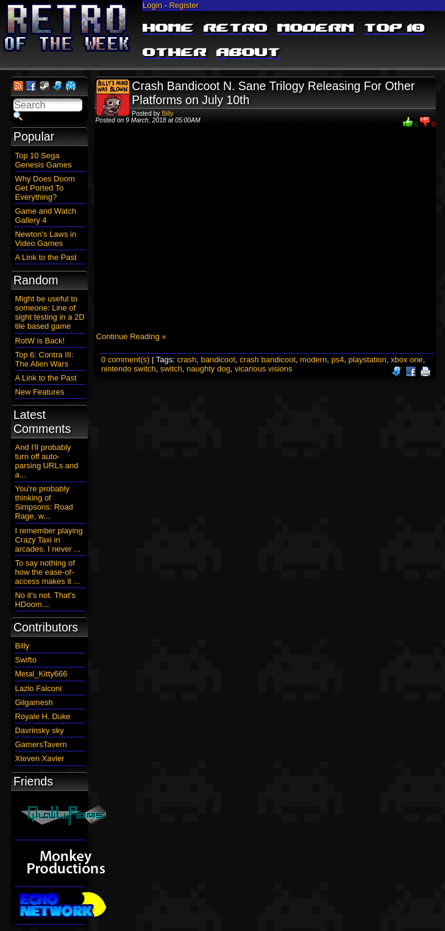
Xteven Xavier (39, 758)
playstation (367, 359)
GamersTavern (40, 744)
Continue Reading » (131, 336)
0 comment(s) (125, 359)
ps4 (337, 359)
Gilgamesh (33, 702)
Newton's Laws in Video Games (45, 239)
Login (152, 5)
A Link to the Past (45, 257)
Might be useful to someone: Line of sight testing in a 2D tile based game (49, 312)
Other (175, 53)
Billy (167, 113)
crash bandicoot (268, 359)
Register (183, 5)
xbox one (407, 359)
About (248, 53)
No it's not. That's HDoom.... (45, 600)
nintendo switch (128, 368)
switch (171, 368)
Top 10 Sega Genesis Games (43, 160)
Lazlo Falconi (38, 688)
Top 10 (394, 28)
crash (186, 359)
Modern (315, 28)
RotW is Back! (40, 340)
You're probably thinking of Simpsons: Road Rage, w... (44, 502)
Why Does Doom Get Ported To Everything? (44, 188)
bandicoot (218, 359)
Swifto (25, 659)
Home (168, 28)
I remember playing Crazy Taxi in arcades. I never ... (48, 539)
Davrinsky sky (39, 730)
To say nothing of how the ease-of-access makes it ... (47, 572)
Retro (236, 28)
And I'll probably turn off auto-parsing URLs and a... (46, 461)
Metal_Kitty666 (41, 673)
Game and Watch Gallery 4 (45, 215)
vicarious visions (264, 368)
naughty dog (208, 368)
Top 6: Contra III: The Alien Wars (44, 359)
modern (313, 359)
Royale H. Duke (42, 716)
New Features (39, 391)
